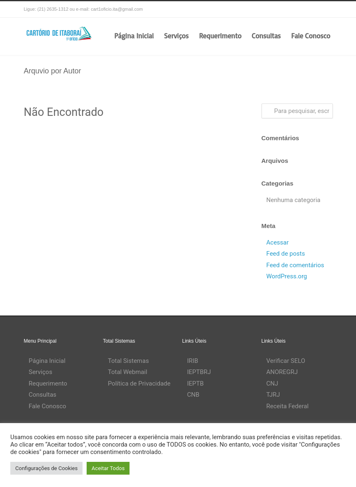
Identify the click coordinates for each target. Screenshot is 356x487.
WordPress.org (286, 276)
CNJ (272, 383)
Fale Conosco (310, 35)
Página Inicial (133, 35)
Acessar (277, 242)
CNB (193, 394)
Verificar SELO (285, 361)
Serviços (176, 35)
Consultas (266, 35)
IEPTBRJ (199, 372)
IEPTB (195, 383)
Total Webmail (127, 372)
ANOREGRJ (282, 372)
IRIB (192, 361)
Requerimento (220, 35)
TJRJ (273, 394)
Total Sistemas (128, 361)
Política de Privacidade (139, 383)
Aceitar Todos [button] (108, 468)
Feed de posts (285, 253)
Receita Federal (287, 406)
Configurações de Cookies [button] (46, 468)
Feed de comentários (295, 265)
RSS (324, 9)
